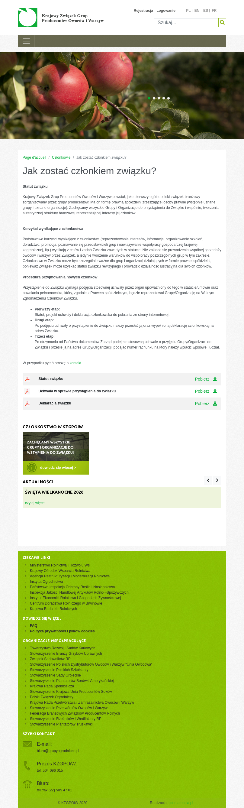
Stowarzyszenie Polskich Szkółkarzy (59, 670)
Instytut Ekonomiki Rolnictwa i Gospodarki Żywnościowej (75, 598)
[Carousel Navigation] (212, 480)
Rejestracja (143, 10)
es (205, 10)
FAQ (33, 626)
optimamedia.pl (181, 803)
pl (188, 10)
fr (214, 10)
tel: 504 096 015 (50, 770)
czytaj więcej (35, 503)
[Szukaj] (186, 22)
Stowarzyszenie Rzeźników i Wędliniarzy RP (65, 719)
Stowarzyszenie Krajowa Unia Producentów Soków (71, 692)
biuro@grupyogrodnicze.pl (58, 751)
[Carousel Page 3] (159, 98)
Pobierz (206, 379)
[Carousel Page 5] (168, 98)
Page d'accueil (34, 157)
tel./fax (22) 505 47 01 (54, 790)
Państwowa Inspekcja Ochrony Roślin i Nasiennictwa (72, 587)
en (197, 10)
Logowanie (165, 10)
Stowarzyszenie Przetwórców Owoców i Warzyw (69, 708)
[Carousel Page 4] (163, 98)
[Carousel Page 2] (154, 98)
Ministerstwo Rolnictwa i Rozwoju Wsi (60, 565)
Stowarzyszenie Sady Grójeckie (55, 675)
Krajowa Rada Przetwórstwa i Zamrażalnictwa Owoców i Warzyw (82, 702)
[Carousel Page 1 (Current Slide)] (149, 98)
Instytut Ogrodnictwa (46, 581)
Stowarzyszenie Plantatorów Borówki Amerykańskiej (72, 681)
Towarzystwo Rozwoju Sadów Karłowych (63, 648)
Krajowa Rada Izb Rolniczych (53, 609)
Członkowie (61, 157)
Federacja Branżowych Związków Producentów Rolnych (75, 713)
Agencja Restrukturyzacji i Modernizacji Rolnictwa (70, 576)
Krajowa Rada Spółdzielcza (52, 686)
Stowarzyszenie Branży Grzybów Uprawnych (66, 653)
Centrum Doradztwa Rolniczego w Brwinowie (66, 603)
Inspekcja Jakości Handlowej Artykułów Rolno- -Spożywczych (79, 592)
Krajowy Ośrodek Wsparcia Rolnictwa (60, 571)
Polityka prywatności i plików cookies (62, 631)
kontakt (75, 363)
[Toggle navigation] (26, 41)
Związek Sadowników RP (50, 659)
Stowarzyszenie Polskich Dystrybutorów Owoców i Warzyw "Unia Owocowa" (91, 664)
